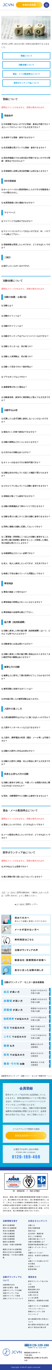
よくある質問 (33, 1298)
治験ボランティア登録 (11, 1296)
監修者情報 (32, 1269)
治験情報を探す (10, 1220)
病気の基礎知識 (34, 1228)
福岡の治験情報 (9, 1242)
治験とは (31, 1225)
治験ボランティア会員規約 (38, 1306)
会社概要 (31, 1287)
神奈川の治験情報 (10, 1228)
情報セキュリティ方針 (36, 1311)
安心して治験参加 (35, 1236)
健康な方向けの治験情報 (12, 1249)
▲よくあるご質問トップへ (26, 904)
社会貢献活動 (33, 1292)
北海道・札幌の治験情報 (12, 1244)
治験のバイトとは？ (36, 1253)
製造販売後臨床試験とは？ (38, 1244)
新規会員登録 (29, 4)
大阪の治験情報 (9, 1236)
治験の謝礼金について (36, 1239)
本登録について (34, 1266)
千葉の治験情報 (9, 1233)
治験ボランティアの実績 (12, 1290)
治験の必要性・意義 (10, 1287)
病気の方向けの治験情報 (12, 1252)
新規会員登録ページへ (26, 1135)
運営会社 (32, 1276)
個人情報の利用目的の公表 (38, 1324)
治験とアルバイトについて (13, 1298)
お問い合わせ (33, 1295)
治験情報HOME (9, 1285)
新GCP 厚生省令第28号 (37, 1327)
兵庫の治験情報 (9, 1239)
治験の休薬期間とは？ (36, 1242)
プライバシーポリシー (36, 1309)
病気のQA (32, 1231)
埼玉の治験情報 (9, 1231)
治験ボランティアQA (11, 1293)
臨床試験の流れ (34, 1289)
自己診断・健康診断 (36, 1233)
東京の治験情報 (9, 1225)
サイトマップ (33, 1314)
